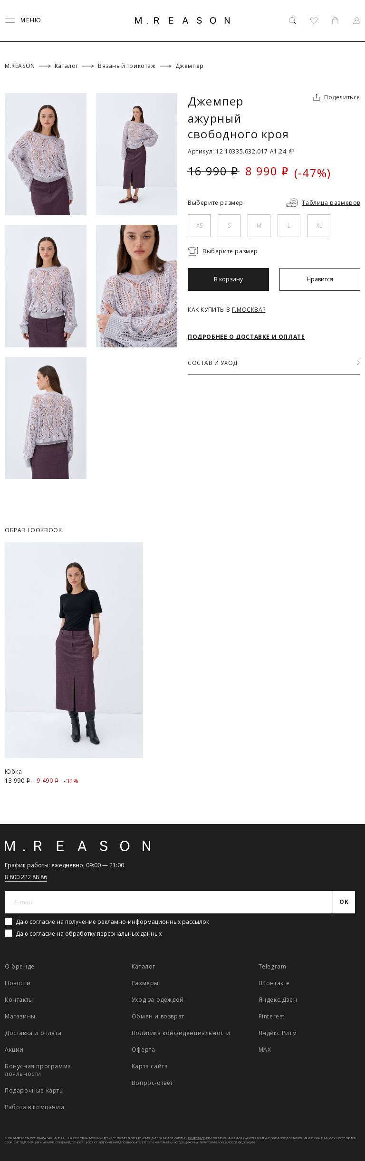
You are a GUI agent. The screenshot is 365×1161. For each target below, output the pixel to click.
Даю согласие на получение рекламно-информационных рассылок (112, 922)
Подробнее (196, 1138)
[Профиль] (356, 20)
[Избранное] (313, 20)
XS (199, 225)
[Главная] (182, 20)
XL (319, 225)
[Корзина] (335, 20)
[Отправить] (344, 902)
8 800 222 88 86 (26, 877)
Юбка (13, 772)
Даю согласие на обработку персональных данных (89, 934)
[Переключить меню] (23, 21)
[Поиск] (292, 20)
